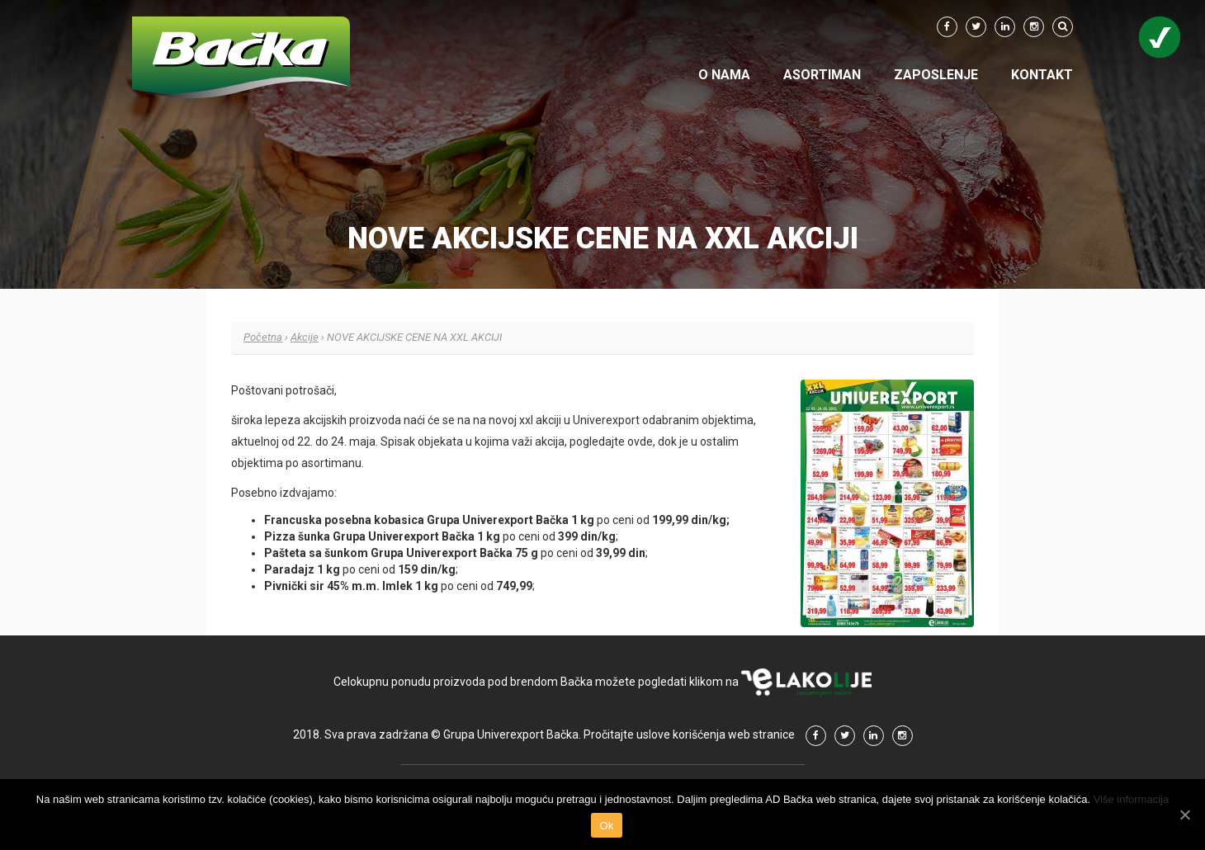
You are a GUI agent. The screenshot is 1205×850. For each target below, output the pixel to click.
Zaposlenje (936, 75)
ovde (640, 441)
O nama (724, 75)
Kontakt (1042, 75)
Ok (606, 825)
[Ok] (1184, 814)
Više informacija (1132, 799)
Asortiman (822, 75)
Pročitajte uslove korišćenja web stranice (689, 734)
